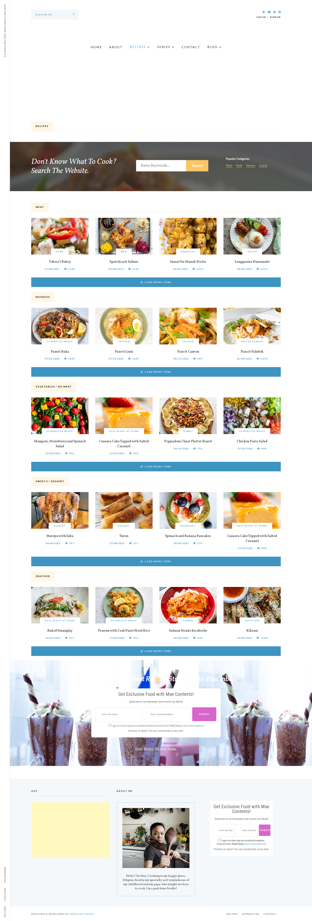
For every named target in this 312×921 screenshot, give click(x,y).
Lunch (263, 166)
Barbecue (188, 251)
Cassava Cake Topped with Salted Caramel (124, 444)
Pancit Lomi (124, 351)
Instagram (5, 875)
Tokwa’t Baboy (60, 261)
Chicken (124, 341)
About (116, 47)
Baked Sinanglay (59, 630)
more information (193, 725)
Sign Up (275, 17)
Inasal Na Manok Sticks (188, 261)
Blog (214, 47)
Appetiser (252, 620)
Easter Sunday (252, 341)
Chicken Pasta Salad (252, 441)
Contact (191, 47)
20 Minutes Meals (60, 341)
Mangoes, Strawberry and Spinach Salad (60, 444)
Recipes (140, 47)
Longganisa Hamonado (252, 261)
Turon (123, 536)
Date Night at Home (124, 431)
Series (166, 47)
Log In (261, 17)
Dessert (60, 526)
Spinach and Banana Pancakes (188, 536)
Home (96, 47)
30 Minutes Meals (252, 431)
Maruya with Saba (59, 536)
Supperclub (250, 914)
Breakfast (188, 526)
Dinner (250, 166)
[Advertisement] (156, 90)
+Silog (252, 251)
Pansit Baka (60, 351)
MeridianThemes (82, 914)
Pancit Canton (188, 351)
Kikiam (252, 630)
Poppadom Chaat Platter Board (188, 441)
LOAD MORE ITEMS (156, 282)
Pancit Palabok (252, 351)
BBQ (124, 251)
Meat (229, 166)
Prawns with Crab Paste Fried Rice (124, 630)
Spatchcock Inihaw (124, 261)
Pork (239, 166)
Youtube (5, 894)
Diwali (188, 431)
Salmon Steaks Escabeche (188, 630)
